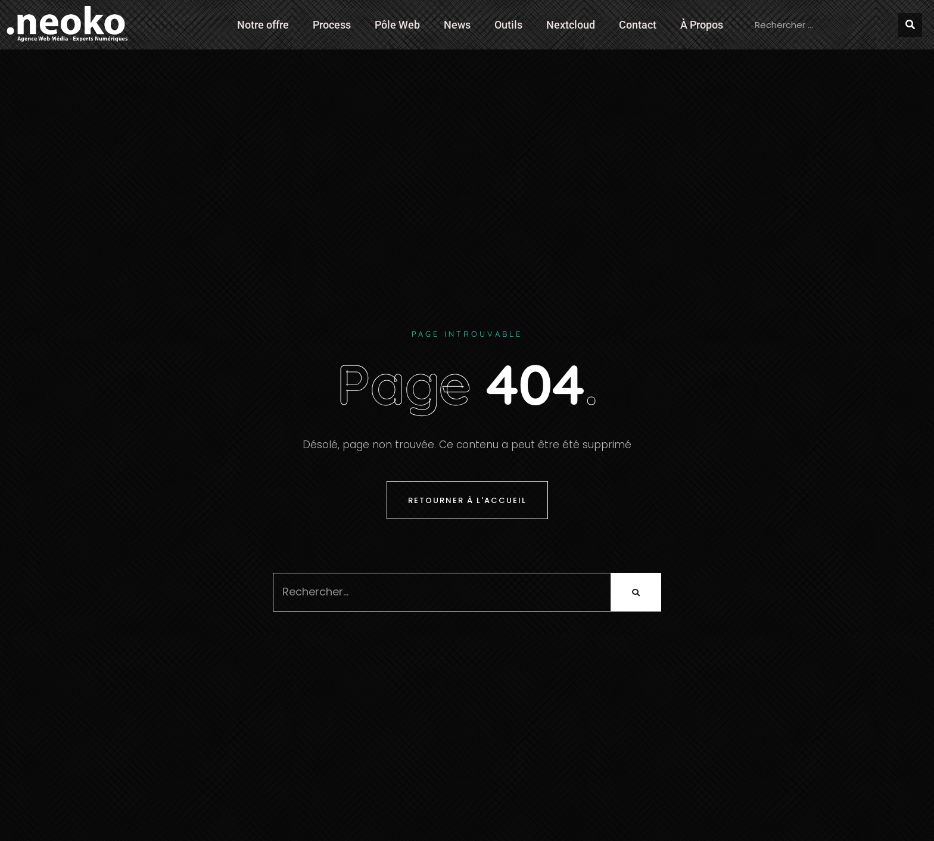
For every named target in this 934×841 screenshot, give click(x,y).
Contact (637, 24)
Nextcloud (570, 24)
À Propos (701, 24)
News (457, 24)
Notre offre (263, 24)
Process (332, 24)
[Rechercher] (910, 25)
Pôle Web (397, 24)
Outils (508, 24)
